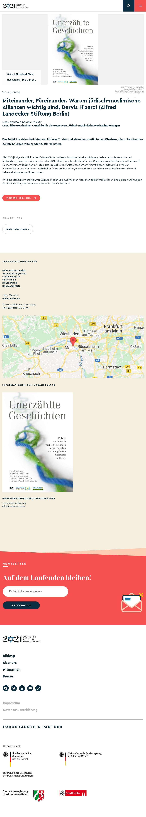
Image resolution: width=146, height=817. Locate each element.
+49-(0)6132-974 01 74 (15, 307)
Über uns (10, 662)
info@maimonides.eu (13, 506)
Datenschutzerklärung (20, 710)
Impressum (11, 703)
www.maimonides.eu (14, 503)
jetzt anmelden (21, 605)
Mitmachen (11, 669)
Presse (8, 676)
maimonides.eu (11, 298)
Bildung (9, 656)
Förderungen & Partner (33, 727)
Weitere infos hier (18, 198)
